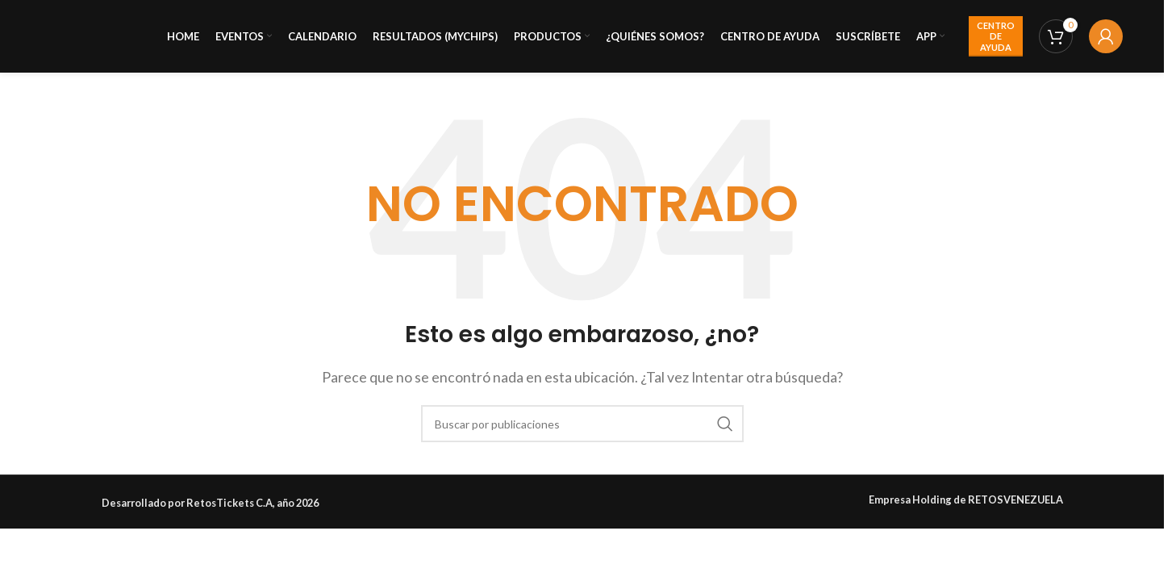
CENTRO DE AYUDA (996, 36)
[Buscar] (582, 423)
